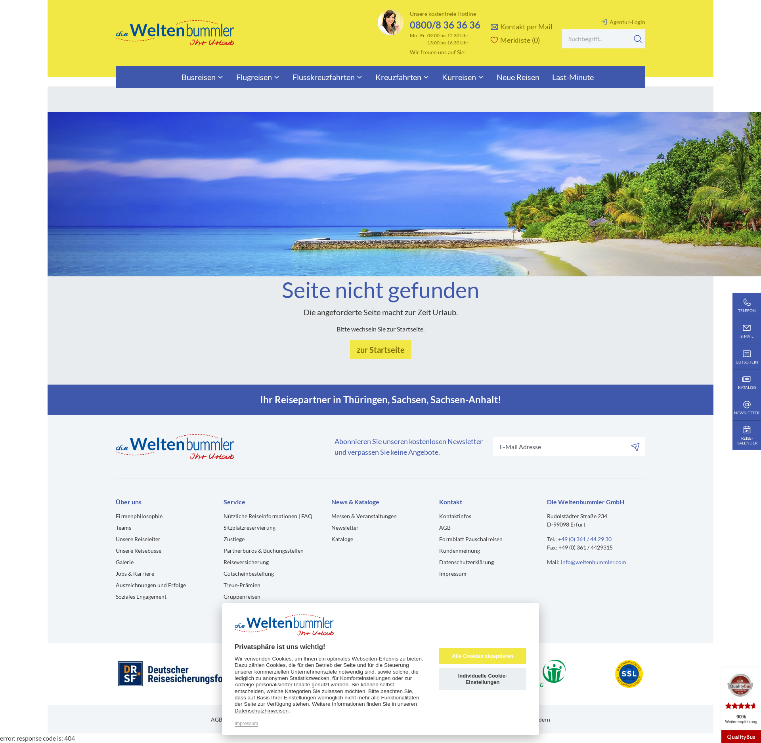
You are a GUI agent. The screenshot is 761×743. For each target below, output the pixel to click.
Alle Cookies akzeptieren (482, 656)
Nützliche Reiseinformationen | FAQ (268, 516)
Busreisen (203, 77)
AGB (445, 527)
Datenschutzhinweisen (262, 711)
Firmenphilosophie (139, 516)
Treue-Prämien (242, 585)
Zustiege (234, 539)
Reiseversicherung (246, 562)
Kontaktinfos (455, 516)
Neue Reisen (518, 77)
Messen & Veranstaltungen (364, 516)
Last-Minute (573, 77)
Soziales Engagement (141, 596)
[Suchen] (637, 38)
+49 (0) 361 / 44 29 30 (585, 539)
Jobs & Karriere (135, 573)
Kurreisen (463, 77)
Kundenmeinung (459, 550)
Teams (123, 527)
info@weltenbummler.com (593, 562)
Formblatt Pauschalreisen (471, 539)
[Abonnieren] (636, 447)
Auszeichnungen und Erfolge (151, 585)
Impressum (453, 573)
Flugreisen (258, 77)
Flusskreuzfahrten (328, 77)
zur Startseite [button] (381, 349)
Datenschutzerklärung (466, 562)
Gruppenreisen (242, 596)
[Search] (603, 38)
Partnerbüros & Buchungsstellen (264, 550)
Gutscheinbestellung (249, 573)
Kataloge (342, 539)
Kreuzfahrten (402, 77)
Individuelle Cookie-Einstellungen (482, 679)
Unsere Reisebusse (138, 550)
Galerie (125, 562)
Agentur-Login (623, 21)
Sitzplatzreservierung (249, 527)
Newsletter (345, 527)
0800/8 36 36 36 (445, 25)
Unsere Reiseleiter (138, 539)
